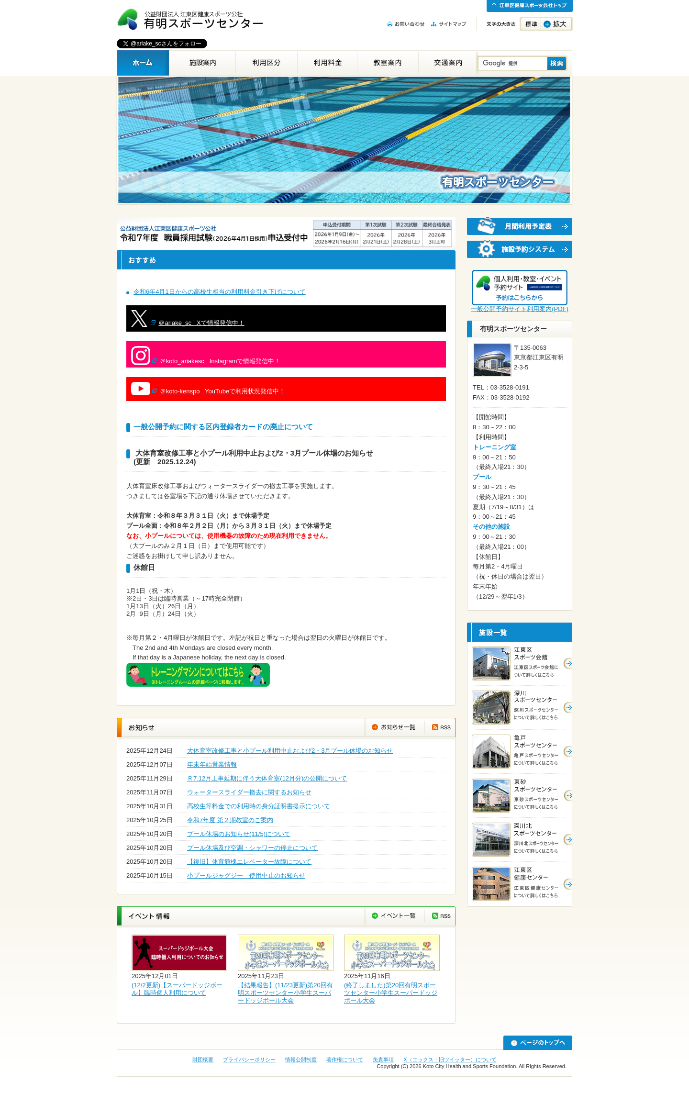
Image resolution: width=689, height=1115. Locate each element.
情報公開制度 (301, 1059)
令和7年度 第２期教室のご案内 (230, 820)
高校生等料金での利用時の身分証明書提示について (258, 806)
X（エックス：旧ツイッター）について (449, 1059)
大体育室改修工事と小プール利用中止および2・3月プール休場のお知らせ (290, 750)
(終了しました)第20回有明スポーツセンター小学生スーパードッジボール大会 (390, 992)
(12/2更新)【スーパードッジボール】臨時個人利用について (177, 988)
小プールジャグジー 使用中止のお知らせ (246, 875)
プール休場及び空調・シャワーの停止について (252, 847)
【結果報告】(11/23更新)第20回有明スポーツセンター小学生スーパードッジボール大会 (285, 992)
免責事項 (383, 1059)
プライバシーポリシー (249, 1059)
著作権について (344, 1059)
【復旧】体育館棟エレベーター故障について (249, 861)
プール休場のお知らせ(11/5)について (238, 833)
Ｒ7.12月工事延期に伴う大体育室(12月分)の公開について (267, 778)
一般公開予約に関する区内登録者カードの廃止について (223, 427)
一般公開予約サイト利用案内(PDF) (519, 308)
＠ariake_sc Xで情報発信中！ (201, 322)
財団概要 (202, 1059)
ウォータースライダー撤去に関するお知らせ (249, 792)
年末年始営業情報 (212, 764)
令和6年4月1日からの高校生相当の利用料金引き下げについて (219, 291)
